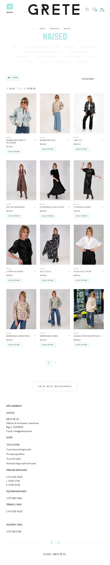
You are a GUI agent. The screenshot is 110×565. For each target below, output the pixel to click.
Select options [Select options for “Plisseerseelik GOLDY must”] (47, 216)
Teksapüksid (63, 61)
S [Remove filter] (21, 88)
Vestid (56, 47)
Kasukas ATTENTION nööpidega (87, 336)
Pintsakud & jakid (45, 56)
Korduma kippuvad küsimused (21, 463)
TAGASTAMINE (13, 444)
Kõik (15, 47)
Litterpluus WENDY (15, 271)
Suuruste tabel (14, 458)
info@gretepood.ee (23, 431)
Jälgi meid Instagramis (55, 386)
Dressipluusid (89, 47)
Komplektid (22, 56)
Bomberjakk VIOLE (48, 140)
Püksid (90, 56)
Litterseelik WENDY (82, 207)
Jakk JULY (78, 140)
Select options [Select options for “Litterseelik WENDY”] (81, 216)
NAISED (8, 137)
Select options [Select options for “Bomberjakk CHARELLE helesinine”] (14, 151)
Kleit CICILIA (45, 271)
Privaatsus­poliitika (15, 454)
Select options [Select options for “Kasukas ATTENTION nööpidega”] (81, 344)
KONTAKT (10, 412)
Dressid (70, 47)
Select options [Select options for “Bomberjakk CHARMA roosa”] (14, 344)
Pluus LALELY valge (82, 271)
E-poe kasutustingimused (19, 449)
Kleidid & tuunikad (78, 52)
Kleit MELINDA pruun (15, 207)
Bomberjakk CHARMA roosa (18, 336)
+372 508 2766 (14, 531)
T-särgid (44, 61)
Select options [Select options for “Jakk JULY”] (81, 149)
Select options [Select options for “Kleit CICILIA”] (47, 280)
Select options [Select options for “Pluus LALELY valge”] (81, 280)
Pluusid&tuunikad (36, 47)
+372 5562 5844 (14, 498)
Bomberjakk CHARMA (49, 336)
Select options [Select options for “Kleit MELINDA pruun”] (14, 216)
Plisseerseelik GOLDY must (52, 207)
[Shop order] (93, 78)
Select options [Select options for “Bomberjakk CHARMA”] (47, 344)
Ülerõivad (81, 61)
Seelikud (28, 61)
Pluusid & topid (72, 56)
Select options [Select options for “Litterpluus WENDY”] (14, 280)
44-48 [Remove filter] (12, 88)
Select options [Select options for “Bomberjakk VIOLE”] (47, 149)
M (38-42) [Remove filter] (31, 88)
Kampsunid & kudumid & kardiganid (41, 52)
